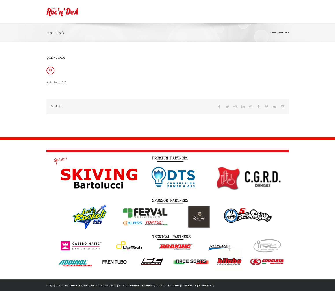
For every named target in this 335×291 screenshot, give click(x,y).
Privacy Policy (206, 285)
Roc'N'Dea (174, 285)
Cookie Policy (188, 285)
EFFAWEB (161, 285)
